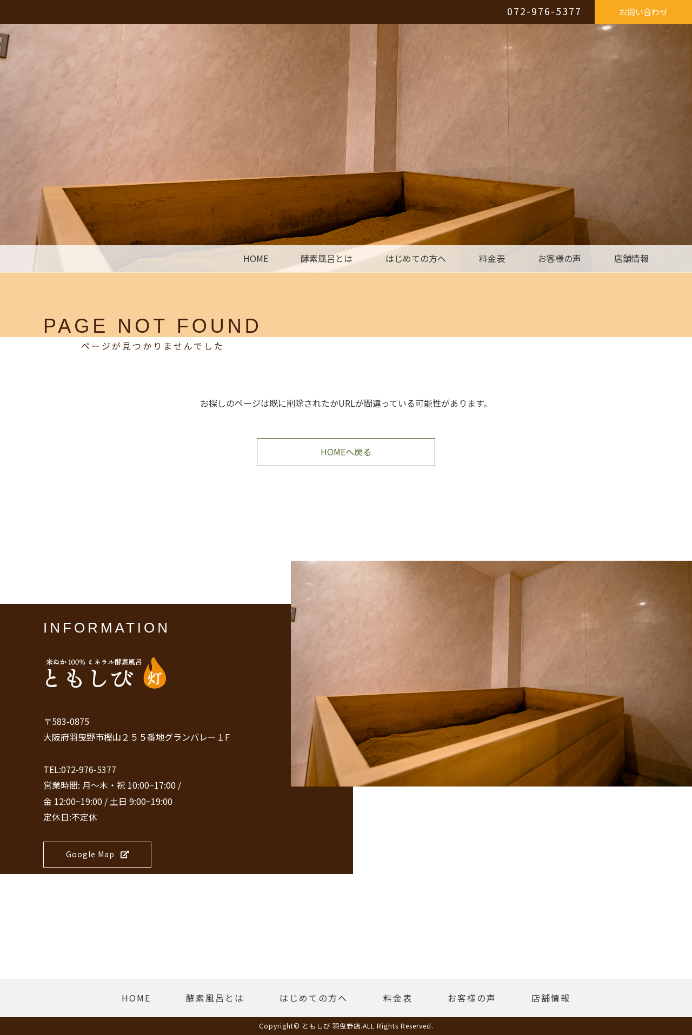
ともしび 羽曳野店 (331, 1025)
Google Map (98, 854)
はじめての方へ (415, 259)
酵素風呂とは (326, 259)
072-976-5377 (544, 11)
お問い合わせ (643, 11)
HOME (255, 259)
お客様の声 (559, 259)
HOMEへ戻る (346, 451)
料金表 (492, 259)
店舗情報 (631, 259)
